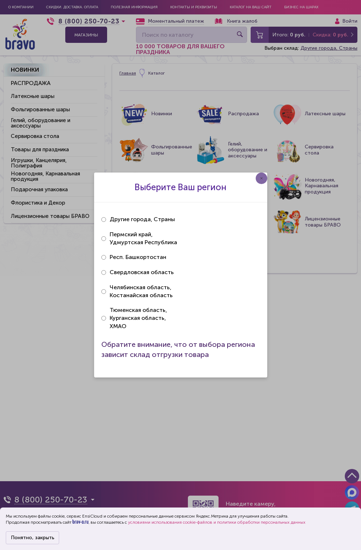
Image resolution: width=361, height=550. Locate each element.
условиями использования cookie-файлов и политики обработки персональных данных (216, 522)
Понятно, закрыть (32, 538)
